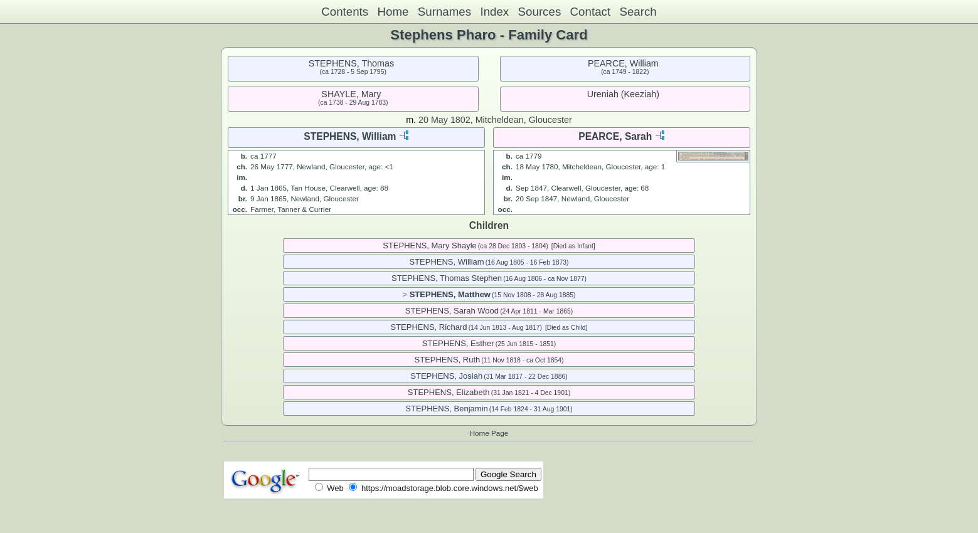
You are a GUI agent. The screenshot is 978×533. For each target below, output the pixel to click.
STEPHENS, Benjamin (446, 408)
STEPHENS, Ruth (448, 359)
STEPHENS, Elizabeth (449, 392)
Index (494, 11)
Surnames (444, 11)
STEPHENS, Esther (458, 343)
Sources (539, 11)
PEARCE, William (623, 63)
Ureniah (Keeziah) (623, 94)
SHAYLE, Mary (351, 94)
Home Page (489, 433)
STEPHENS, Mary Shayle (430, 245)
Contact (590, 11)
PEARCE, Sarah (615, 136)
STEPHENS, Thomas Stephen (446, 278)
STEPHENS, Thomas (351, 63)
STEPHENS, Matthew (450, 294)
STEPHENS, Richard (428, 327)
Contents (344, 11)
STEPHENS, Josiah (446, 376)
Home (392, 11)
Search (637, 11)
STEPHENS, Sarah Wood (452, 310)
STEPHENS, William (350, 136)
